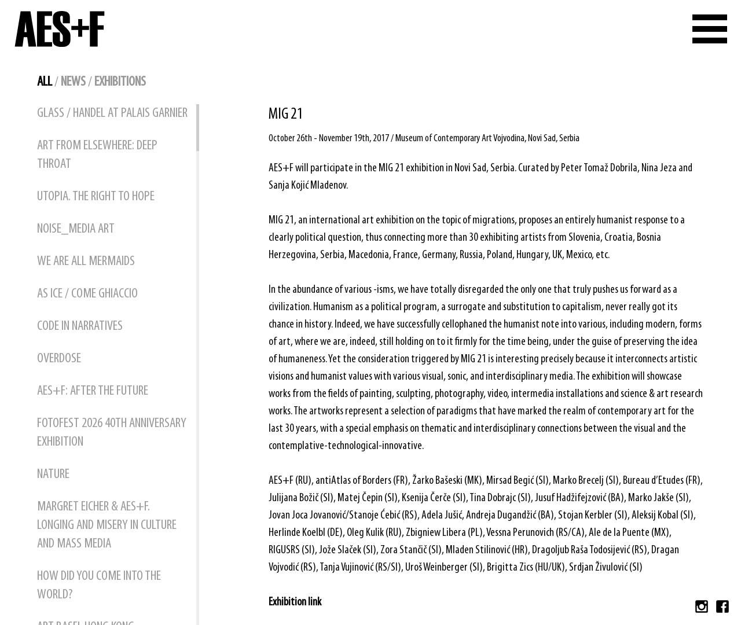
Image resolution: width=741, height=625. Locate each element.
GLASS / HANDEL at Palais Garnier (112, 113)
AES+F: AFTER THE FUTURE (92, 391)
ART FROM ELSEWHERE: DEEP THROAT (97, 155)
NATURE (53, 474)
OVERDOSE (59, 359)
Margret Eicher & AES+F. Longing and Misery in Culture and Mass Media (107, 525)
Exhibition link (295, 602)
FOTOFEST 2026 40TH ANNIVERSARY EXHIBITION (111, 433)
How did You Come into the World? (99, 585)
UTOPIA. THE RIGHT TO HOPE (96, 197)
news (73, 82)
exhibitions (120, 82)
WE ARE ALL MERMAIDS (86, 262)
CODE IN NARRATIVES (80, 326)
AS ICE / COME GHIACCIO (87, 294)
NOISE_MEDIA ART (76, 229)
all (44, 82)
